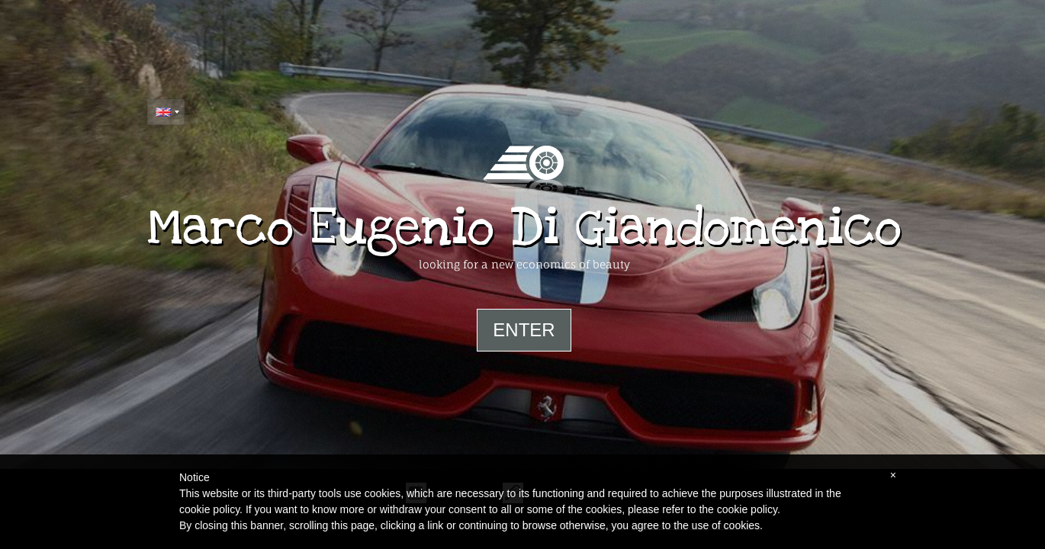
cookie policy (747, 509)
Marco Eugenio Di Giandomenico (524, 228)
